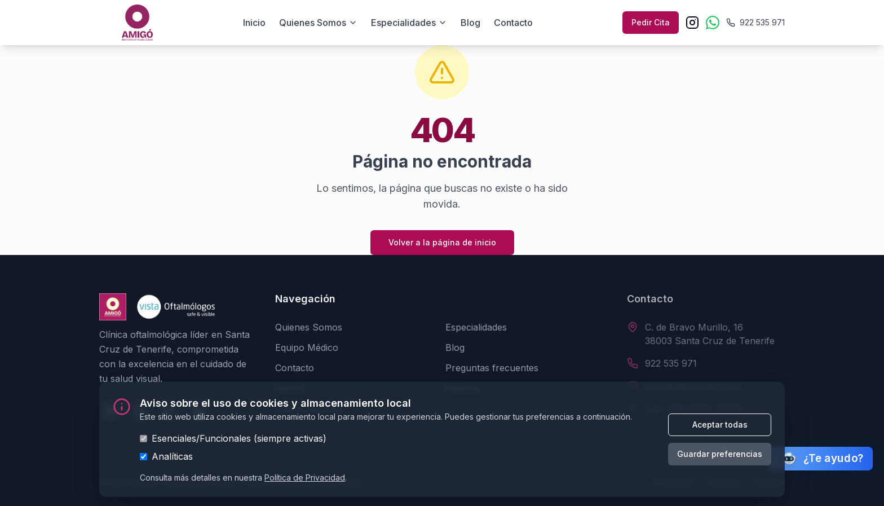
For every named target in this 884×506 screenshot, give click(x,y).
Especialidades (409, 22)
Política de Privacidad (304, 480)
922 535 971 (671, 363)
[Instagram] (692, 22)
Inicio (254, 22)
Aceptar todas (720, 427)
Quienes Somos (308, 327)
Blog (470, 22)
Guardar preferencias (719, 456)
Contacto (513, 22)
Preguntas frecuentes (491, 367)
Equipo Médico (306, 347)
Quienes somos (318, 22)
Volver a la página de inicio (442, 242)
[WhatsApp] (712, 22)
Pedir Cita (650, 22)
